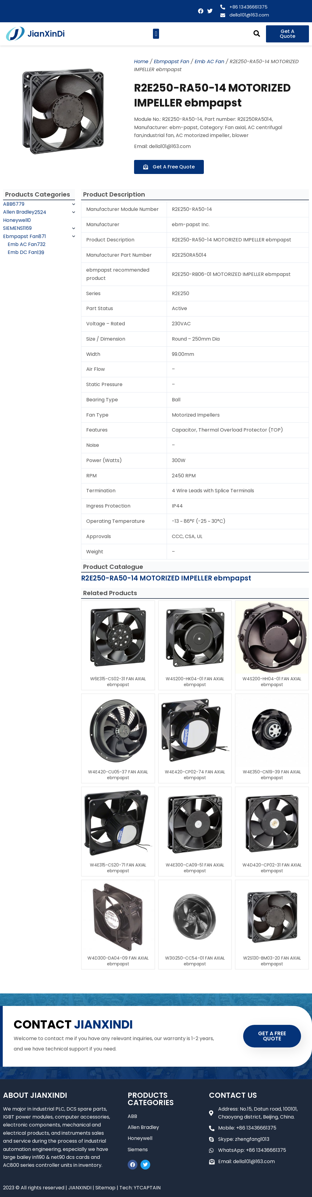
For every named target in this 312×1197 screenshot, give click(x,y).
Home (141, 61)
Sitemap (105, 1187)
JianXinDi (46, 33)
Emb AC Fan (209, 61)
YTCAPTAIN (147, 1187)
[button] (156, 34)
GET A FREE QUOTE (272, 1036)
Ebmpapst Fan (171, 61)
